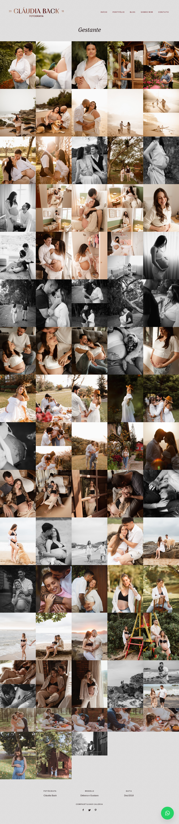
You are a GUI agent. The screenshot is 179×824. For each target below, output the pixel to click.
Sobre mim (147, 12)
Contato (163, 12)
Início (104, 12)
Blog (132, 12)
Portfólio (119, 12)
